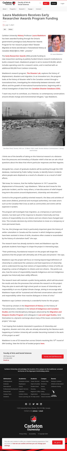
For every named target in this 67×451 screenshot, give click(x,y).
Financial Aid (7, 391)
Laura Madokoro (39, 35)
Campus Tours (7, 394)
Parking (43, 389)
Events (43, 386)
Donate (54, 3)
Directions (44, 384)
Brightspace (22, 384)
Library (21, 386)
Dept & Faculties (35, 384)
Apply (45, 3)
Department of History (34, 306)
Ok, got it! (57, 442)
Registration (34, 394)
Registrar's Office (35, 391)
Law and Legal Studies (47, 315)
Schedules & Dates (24, 381)
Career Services (35, 381)
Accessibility (32, 434)
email (41, 411)
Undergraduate (7, 381)
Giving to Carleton (56, 381)
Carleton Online (23, 394)
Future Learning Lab (24, 396)
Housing (33, 389)
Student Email (35, 386)
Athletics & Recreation (57, 384)
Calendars (21, 391)
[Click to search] (40, 3)
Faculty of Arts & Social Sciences (24, 3)
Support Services (23, 389)
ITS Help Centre (35, 396)
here (42, 343)
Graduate (6, 384)
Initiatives (6, 396)
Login (62, 3)
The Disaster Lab (34, 73)
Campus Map (44, 381)
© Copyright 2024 (43, 434)
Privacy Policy (23, 434)
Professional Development (10, 389)
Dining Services (45, 394)
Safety (43, 391)
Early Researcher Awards (15, 56)
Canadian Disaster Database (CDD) (46, 88)
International (7, 386)
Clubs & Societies (46, 396)
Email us (6, 360)
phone (35, 411)
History (21, 35)
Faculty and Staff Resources (53, 356)
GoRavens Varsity (56, 386)
